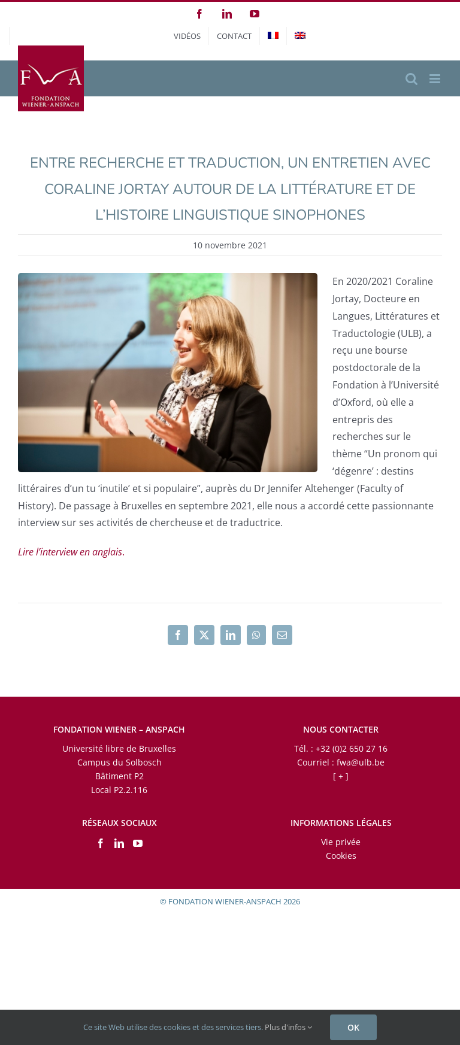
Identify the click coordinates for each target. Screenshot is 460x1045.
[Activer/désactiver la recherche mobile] (411, 78)
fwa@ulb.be (361, 762)
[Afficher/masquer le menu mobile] (435, 78)
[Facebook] (100, 843)
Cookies (341, 855)
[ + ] (341, 776)
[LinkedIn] (119, 843)
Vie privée (341, 841)
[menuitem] (273, 36)
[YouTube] (138, 843)
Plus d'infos (288, 1027)
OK (353, 1027)
